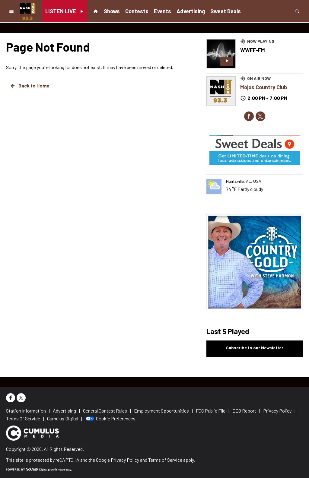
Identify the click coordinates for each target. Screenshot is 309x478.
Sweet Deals (225, 11)
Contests (136, 11)
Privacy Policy (125, 460)
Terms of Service (165, 460)
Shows (112, 11)
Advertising (191, 11)
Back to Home (29, 86)
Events (162, 11)
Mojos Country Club (263, 87)
